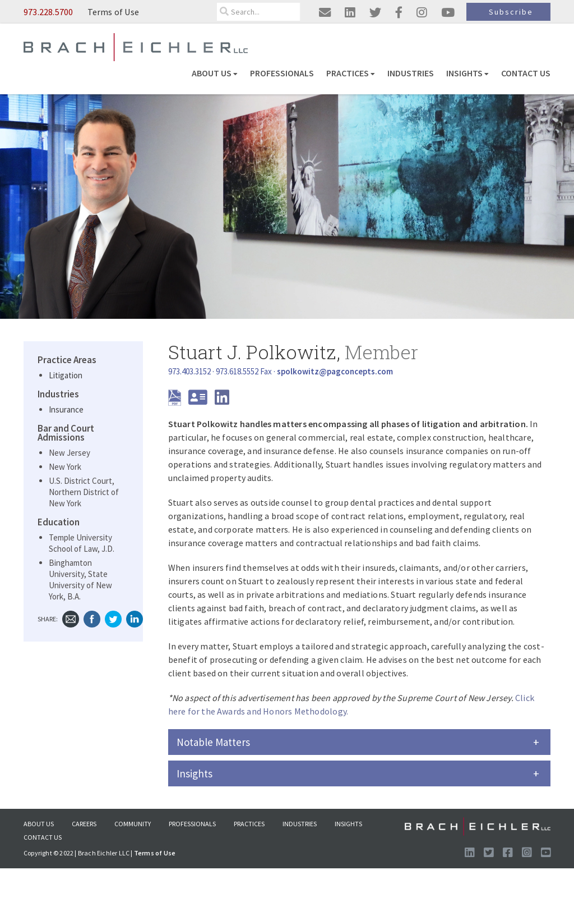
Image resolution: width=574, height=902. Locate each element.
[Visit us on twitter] (375, 12)
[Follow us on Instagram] (526, 852)
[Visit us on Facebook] (507, 852)
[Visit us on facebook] (398, 12)
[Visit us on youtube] (448, 12)
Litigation (65, 375)
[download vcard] (200, 400)
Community (132, 823)
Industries (410, 73)
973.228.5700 (48, 11)
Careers (84, 823)
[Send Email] (335, 371)
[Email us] (325, 12)
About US (215, 73)
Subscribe (511, 12)
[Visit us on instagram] (421, 12)
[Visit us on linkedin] (350, 12)
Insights (467, 73)
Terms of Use (113, 11)
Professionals (282, 73)
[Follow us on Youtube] (545, 852)
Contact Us (525, 73)
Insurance (66, 409)
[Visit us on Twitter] (488, 852)
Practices (350, 73)
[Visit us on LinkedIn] (469, 852)
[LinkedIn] (222, 400)
